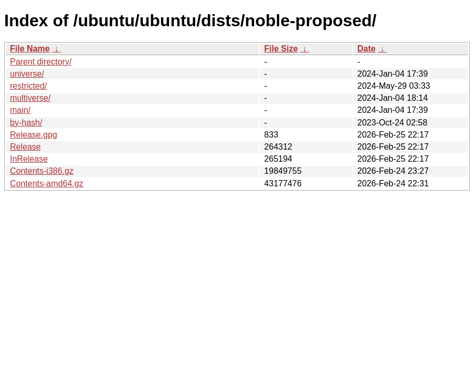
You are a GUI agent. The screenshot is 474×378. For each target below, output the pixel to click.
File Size (281, 48)
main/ (20, 110)
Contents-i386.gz (41, 170)
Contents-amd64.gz (46, 183)
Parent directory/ (40, 61)
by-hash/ (26, 122)
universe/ (27, 73)
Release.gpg (33, 134)
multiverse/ (30, 97)
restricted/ (28, 85)
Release (25, 146)
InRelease (29, 158)
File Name (30, 48)
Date (366, 48)
